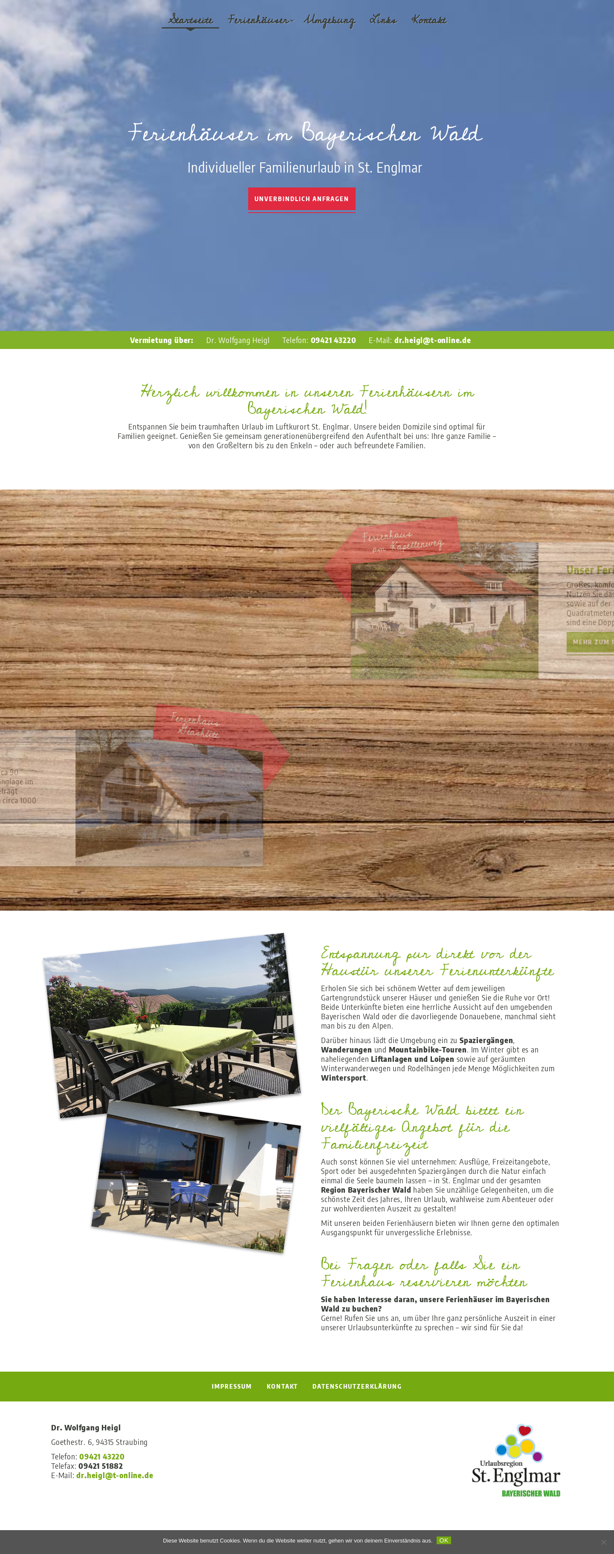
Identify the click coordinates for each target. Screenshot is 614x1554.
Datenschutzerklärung (357, 1386)
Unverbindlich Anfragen (302, 198)
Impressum (232, 1386)
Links (383, 20)
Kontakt (428, 20)
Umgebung (329, 20)
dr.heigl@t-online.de (432, 340)
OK (443, 1540)
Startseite (190, 20)
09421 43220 (333, 340)
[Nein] (603, 1542)
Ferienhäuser (258, 20)
